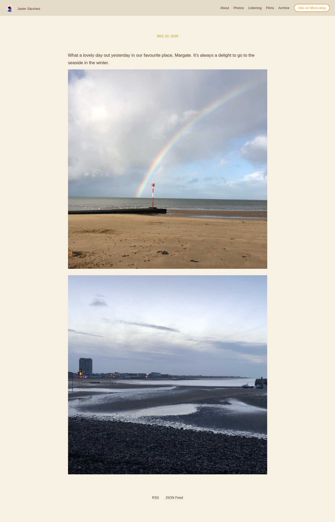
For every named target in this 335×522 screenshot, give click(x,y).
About (224, 8)
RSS (155, 497)
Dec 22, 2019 (167, 36)
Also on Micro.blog (312, 8)
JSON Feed (174, 497)
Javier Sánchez (28, 9)
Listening (255, 8)
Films (270, 8)
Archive (283, 8)
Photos (238, 8)
